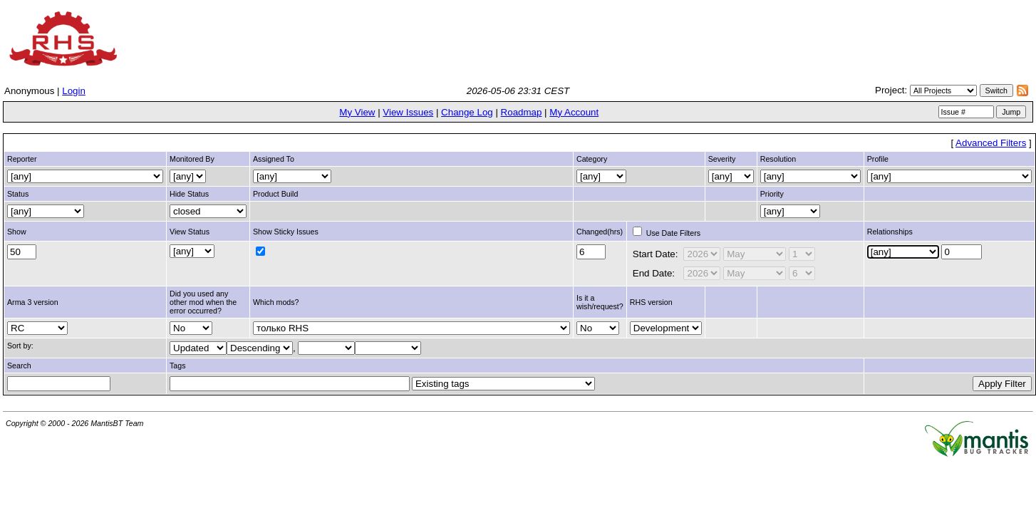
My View (357, 112)
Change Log (467, 112)
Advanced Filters (990, 143)
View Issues (408, 112)
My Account (574, 112)
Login (74, 91)
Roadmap (521, 112)
